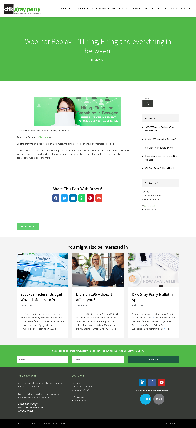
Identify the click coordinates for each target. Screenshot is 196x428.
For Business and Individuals (93, 8)
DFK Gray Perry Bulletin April (158, 147)
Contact (185, 8)
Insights (162, 8)
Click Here (44, 137)
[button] (55, 198)
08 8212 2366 (150, 205)
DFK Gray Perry (44, 423)
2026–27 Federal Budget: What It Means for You (41, 297)
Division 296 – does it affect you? (160, 139)
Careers (173, 8)
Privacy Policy (171, 423)
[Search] (147, 103)
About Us (150, 8)
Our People (66, 8)
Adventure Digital (71, 423)
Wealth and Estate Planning (127, 8)
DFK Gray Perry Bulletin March (159, 168)
